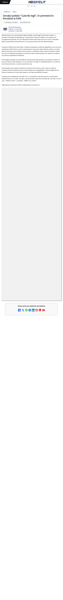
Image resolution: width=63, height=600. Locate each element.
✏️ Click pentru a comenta (10, 22)
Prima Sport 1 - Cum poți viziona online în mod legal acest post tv (28, 288)
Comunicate (7, 11)
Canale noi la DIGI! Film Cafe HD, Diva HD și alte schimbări (28, 182)
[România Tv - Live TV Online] (55, 251)
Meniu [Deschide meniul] (5, 2)
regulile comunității (28, 138)
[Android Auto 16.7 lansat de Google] (55, 198)
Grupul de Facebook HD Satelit (31, 521)
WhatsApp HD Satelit (31, 526)
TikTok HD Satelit (31, 536)
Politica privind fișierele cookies (31, 578)
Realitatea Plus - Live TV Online (18, 221)
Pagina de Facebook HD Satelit (31, 516)
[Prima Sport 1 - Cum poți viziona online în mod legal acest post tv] (55, 290)
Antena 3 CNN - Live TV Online (18, 234)
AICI (38, 85)
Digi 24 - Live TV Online (15, 274)
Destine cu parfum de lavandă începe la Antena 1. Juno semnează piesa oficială (27, 209)
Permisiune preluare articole (31, 572)
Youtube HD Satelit (31, 531)
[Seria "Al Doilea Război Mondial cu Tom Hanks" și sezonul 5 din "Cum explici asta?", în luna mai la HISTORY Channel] (31, 341)
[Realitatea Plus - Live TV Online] (55, 225)
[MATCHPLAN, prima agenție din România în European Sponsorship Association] (31, 422)
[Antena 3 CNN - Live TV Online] (55, 238)
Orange (30, 562)
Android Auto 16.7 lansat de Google (20, 195)
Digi (4, 562)
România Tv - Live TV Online (17, 248)
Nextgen (23, 562)
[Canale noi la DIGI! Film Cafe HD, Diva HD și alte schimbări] (55, 185)
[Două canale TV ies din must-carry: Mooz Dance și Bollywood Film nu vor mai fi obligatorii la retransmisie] (55, 264)
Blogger (44, 586)
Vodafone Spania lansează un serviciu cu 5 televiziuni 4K (27, 300)
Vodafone (43, 562)
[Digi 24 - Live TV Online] (55, 277)
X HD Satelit (31, 541)
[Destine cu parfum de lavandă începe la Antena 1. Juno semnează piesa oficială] (55, 211)
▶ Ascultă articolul (25, 22)
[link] (31, 185)
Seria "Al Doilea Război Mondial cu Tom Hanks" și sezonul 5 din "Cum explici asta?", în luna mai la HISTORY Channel (30, 322)
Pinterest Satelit (31, 546)
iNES (49, 562)
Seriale (14, 11)
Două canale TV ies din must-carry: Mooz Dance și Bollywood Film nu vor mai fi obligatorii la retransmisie (27, 261)
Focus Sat (16, 562)
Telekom (36, 562)
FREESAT (9, 562)
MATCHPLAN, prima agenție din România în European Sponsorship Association (29, 403)
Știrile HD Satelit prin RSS (31, 551)
